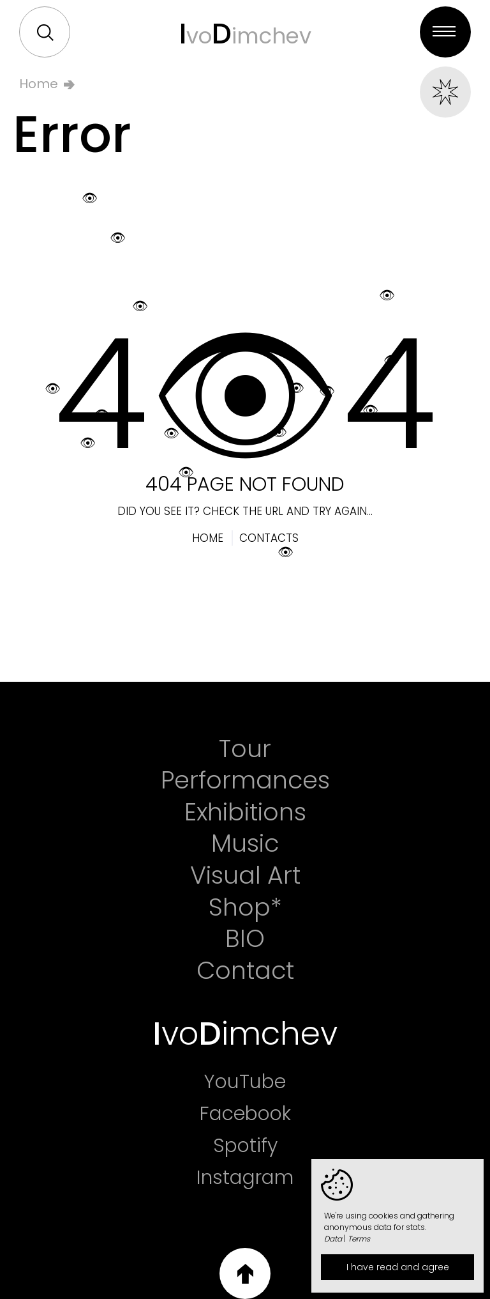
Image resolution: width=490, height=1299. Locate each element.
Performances (245, 780)
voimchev (245, 33)
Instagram (245, 1177)
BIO (245, 939)
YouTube (245, 1081)
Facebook (245, 1113)
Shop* (245, 907)
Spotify (245, 1145)
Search (45, 32)
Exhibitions (245, 812)
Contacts (269, 538)
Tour (245, 749)
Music (245, 843)
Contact (245, 971)
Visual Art (245, 875)
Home (38, 83)
